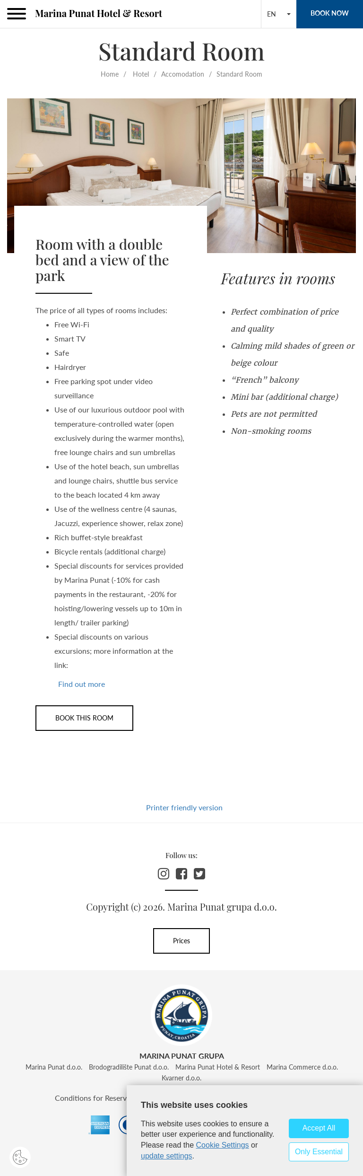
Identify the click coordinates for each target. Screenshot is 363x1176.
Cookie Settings (222, 1145)
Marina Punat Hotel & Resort (98, 13)
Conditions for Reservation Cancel (111, 1097)
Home (110, 74)
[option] (181, 175)
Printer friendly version (184, 807)
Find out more (81, 683)
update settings (166, 1156)
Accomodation (182, 74)
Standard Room (239, 74)
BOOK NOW (330, 13)
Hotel (141, 74)
